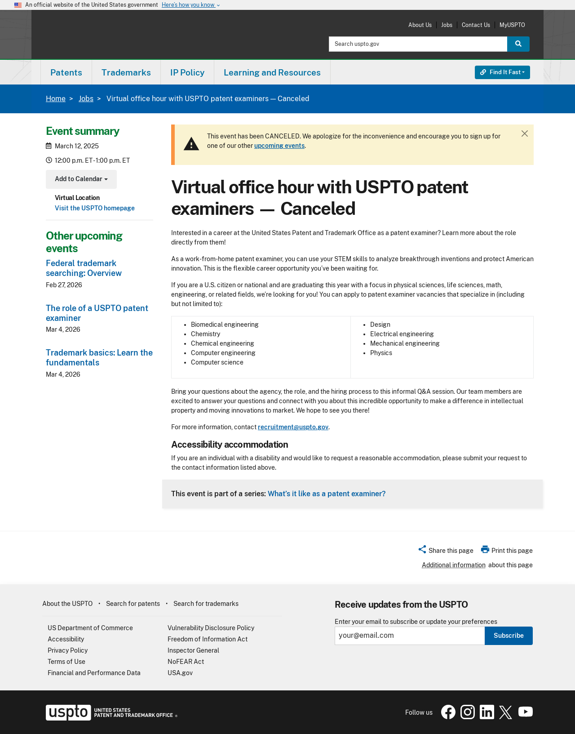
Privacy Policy (68, 650)
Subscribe (509, 635)
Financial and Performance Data (94, 672)
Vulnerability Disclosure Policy (211, 628)
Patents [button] (66, 72)
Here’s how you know (191, 5)
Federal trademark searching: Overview (84, 268)
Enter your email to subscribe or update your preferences (416, 621)
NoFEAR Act (186, 661)
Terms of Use (66, 661)
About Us (420, 25)
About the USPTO (67, 603)
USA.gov (180, 672)
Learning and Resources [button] (272, 72)
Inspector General (193, 650)
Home (56, 98)
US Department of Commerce (90, 628)
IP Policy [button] (187, 72)
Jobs (446, 25)
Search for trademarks (206, 603)
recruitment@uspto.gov (293, 427)
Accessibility (66, 639)
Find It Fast (500, 72)
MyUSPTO (512, 25)
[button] (445, 552)
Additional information (454, 565)
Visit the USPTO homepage (95, 208)
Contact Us (476, 25)
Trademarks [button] (126, 72)
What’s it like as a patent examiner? (326, 493)
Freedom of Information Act (208, 639)
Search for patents (133, 603)
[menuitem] (66, 72)
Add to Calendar (80, 180)
